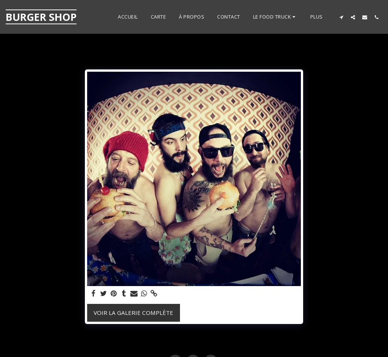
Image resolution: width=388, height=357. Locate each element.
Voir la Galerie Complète (133, 312)
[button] (275, 17)
